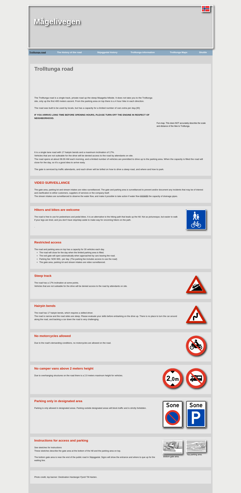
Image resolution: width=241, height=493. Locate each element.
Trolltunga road (37, 52)
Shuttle (203, 52)
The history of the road (69, 52)
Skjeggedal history (107, 52)
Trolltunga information (143, 52)
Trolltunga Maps (178, 52)
